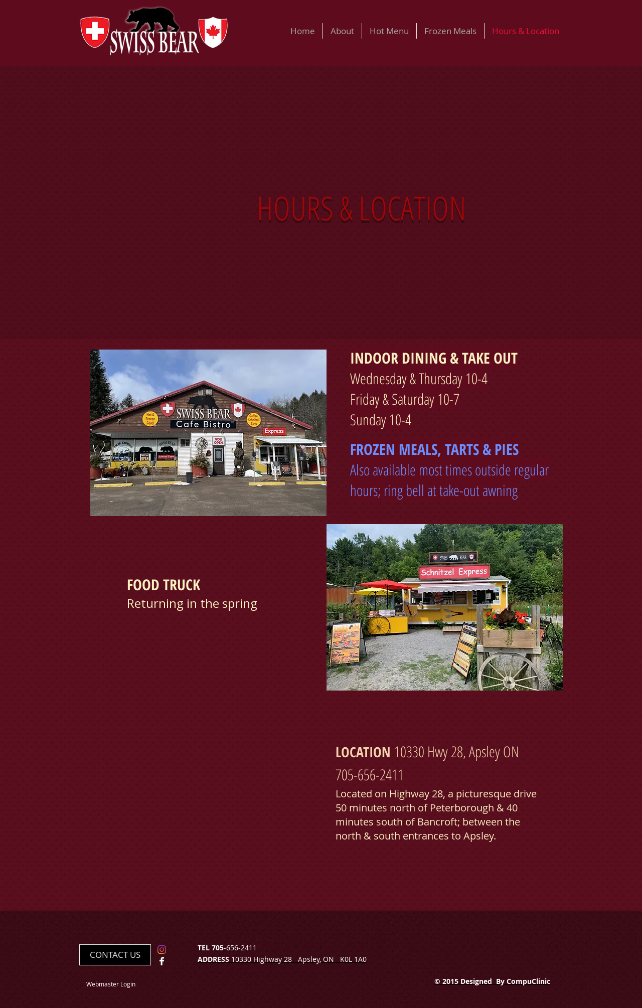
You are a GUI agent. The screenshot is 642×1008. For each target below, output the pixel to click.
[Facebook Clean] (161, 961)
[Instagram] (161, 949)
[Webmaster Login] (110, 984)
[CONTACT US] (115, 954)
